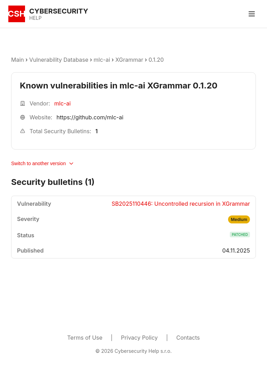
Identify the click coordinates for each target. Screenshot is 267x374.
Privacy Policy (139, 337)
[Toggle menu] (252, 14)
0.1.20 (156, 59)
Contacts (188, 337)
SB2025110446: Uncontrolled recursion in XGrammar (181, 203)
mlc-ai (102, 59)
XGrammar (129, 59)
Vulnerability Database (58, 59)
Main (17, 59)
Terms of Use (84, 337)
